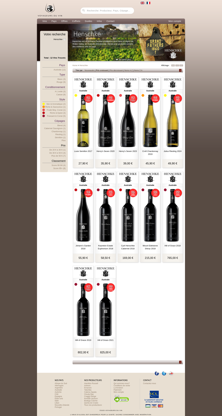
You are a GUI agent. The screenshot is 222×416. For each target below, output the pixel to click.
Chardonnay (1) (59, 131)
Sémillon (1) (60, 137)
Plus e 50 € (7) (58, 156)
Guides (88, 21)
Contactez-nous (149, 383)
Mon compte (175, 21)
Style (62, 99)
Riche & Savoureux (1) (55, 107)
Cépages (60, 120)
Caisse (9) (61, 94)
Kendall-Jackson (91, 398)
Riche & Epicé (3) (58, 113)
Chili (56, 394)
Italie (57, 401)
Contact (111, 21)
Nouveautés (89, 70)
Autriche (58, 392)
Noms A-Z (128, 70)
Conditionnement (55, 87)
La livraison (118, 388)
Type (62, 74)
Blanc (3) (62, 79)
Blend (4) (61, 125)
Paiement (117, 390)
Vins (44, 21)
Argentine (59, 388)
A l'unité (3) (60, 91)
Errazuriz (88, 388)
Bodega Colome (90, 401)
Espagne (58, 396)
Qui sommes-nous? (122, 383)
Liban (57, 403)
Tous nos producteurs (93, 405)
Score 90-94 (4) (59, 165)
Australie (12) (60, 70)
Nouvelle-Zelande (62, 405)
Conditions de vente (122, 386)
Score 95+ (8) (59, 168)
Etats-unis (59, 398)
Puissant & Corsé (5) (56, 116)
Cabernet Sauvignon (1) (55, 128)
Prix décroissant (116, 70)
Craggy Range (90, 396)
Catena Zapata (90, 392)
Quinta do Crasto (91, 403)
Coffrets (76, 21)
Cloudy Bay (89, 394)
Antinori (87, 386)
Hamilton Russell (91, 383)
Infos (99, 21)
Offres (64, 21)
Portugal (58, 407)
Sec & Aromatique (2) (56, 104)
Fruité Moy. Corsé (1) (56, 110)
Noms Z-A (138, 70)
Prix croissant (102, 70)
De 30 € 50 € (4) (57, 153)
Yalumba (87, 390)
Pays (54, 21)
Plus (64, 140)
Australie (58, 390)
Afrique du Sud (61, 383)
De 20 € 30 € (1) (57, 150)
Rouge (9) (61, 82)
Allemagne (59, 386)
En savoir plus (125, 60)
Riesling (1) (60, 134)
